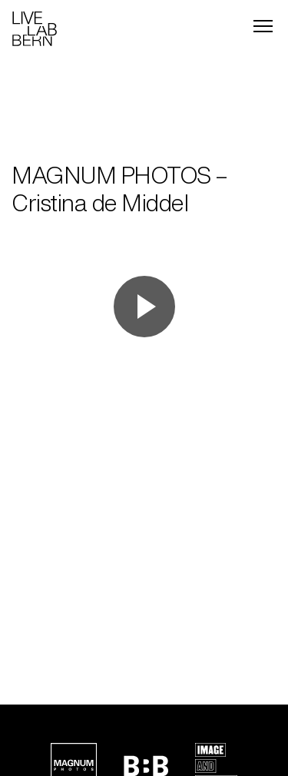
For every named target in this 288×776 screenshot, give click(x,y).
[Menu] (263, 26)
